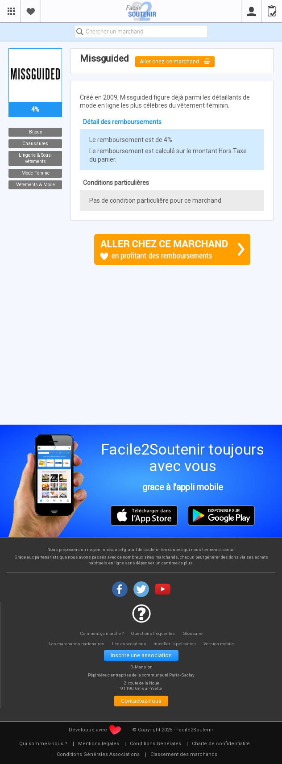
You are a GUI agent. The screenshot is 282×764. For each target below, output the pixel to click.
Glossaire (194, 632)
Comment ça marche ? (101, 632)
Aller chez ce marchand (175, 61)
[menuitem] (43, 745)
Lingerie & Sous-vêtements (35, 158)
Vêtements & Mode (35, 185)
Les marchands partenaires (74, 643)
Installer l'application (177, 643)
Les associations (129, 643)
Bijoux (35, 132)
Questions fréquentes (154, 632)
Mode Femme (35, 173)
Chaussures (35, 143)
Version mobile (222, 643)
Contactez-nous (141, 702)
